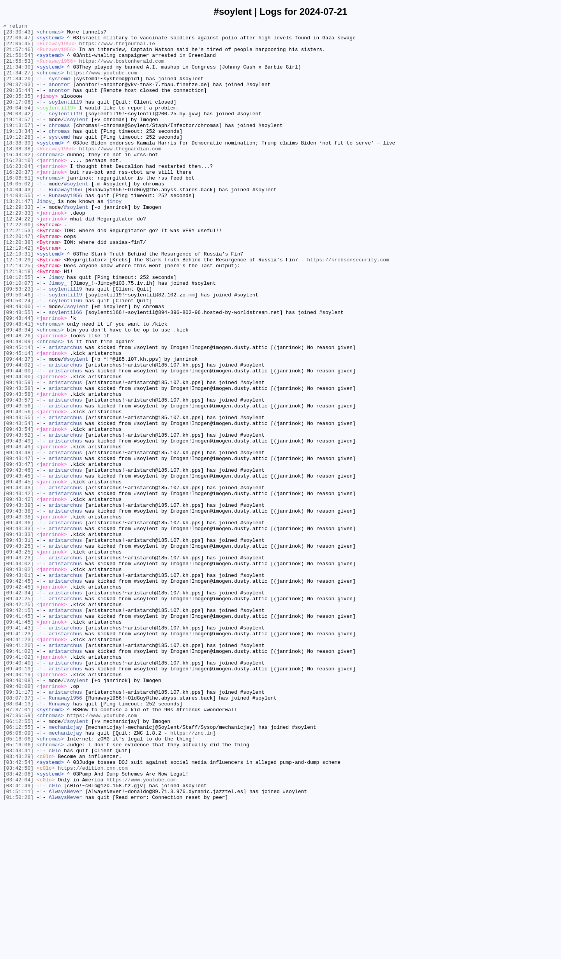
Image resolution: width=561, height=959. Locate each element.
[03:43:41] (18, 896)
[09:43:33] (18, 629)
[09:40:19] (18, 798)
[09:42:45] (18, 692)
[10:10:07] (18, 335)
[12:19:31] (18, 300)
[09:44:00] (18, 440)
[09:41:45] (18, 735)
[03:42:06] (18, 924)
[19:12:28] (18, 160)
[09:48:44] (18, 377)
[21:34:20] (18, 89)
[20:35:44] (18, 104)
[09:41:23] (18, 756)
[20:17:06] (18, 118)
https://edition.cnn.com (92, 917)
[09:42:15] (18, 728)
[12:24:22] (18, 258)
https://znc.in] (193, 875)
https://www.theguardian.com (120, 174)
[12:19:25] (18, 314)
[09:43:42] (18, 587)
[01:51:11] (18, 945)
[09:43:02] (18, 671)
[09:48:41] (18, 384)
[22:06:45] (18, 47)
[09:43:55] (18, 496)
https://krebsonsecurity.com (348, 307)
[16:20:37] (18, 202)
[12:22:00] (18, 265)
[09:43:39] (18, 601)
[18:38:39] (18, 167)
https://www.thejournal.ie (117, 47)
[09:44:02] (18, 433)
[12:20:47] (18, 279)
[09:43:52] (18, 517)
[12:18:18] (18, 321)
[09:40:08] (18, 812)
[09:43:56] (18, 482)
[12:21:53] (18, 272)
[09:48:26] (18, 398)
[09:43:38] (18, 608)
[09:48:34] (18, 391)
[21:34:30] (18, 75)
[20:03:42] (18, 132)
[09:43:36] (18, 622)
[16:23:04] (18, 195)
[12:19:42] (18, 293)
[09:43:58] (18, 461)
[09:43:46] (18, 559)
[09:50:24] (18, 356)
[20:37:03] (18, 96)
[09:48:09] (18, 405)
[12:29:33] (18, 244)
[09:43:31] (18, 643)
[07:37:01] (18, 847)
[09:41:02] (18, 777)
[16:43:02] (18, 181)
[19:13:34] (18, 153)
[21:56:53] (18, 68)
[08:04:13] (18, 840)
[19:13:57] (18, 139)
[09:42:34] (18, 706)
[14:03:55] (18, 230)
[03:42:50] (18, 917)
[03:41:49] (18, 938)
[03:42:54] (18, 910)
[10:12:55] (18, 328)
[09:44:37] (18, 426)
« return (15, 26)
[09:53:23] (18, 342)
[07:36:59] (18, 854)
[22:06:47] (18, 40)
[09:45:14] (18, 412)
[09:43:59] (18, 454)
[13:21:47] (18, 237)
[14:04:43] (18, 223)
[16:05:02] (18, 216)
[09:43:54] (18, 503)
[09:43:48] (18, 538)
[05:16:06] (18, 882)
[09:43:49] (18, 524)
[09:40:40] (18, 791)
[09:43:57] (18, 475)
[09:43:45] (18, 566)
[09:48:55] (18, 370)
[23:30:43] (18, 33)
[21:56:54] (18, 61)
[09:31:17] (18, 826)
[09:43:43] (18, 580)
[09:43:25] (18, 650)
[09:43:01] (18, 685)
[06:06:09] (18, 875)
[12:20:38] (18, 286)
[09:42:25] (18, 713)
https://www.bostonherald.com (121, 68)
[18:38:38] (18, 174)
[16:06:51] (18, 209)
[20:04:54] (18, 125)
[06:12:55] (18, 861)
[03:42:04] (18, 931)
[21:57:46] (18, 54)
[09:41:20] (18, 770)
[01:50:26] (18, 952)
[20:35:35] (18, 111)
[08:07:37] (18, 833)
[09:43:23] (18, 664)
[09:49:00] (18, 363)
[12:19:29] (18, 307)
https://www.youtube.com (102, 82)
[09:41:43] (18, 749)
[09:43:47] (18, 545)
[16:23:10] (18, 188)
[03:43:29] (18, 903)
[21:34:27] (18, 82)
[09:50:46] (18, 349)
